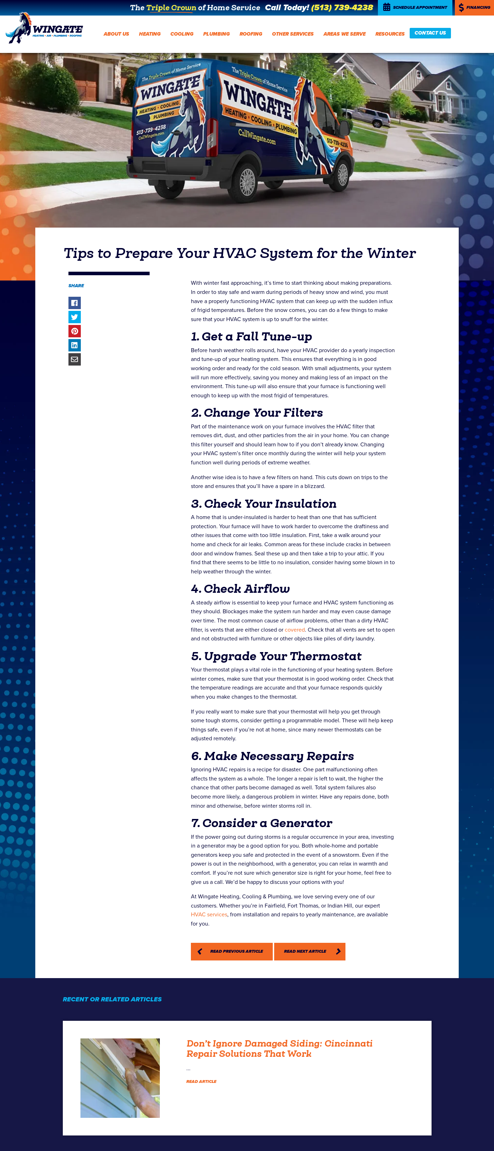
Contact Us (430, 33)
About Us (116, 34)
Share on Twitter (74, 317)
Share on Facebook (74, 303)
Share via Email (74, 359)
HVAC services (209, 914)
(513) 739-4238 (342, 7)
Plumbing (216, 34)
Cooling (181, 34)
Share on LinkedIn (74, 345)
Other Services (293, 34)
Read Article (201, 1081)
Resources (390, 34)
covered (295, 629)
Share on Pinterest (74, 331)
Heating (150, 34)
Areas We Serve (345, 34)
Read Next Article (305, 951)
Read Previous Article (236, 951)
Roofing (251, 34)
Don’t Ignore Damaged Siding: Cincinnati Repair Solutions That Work (279, 1048)
